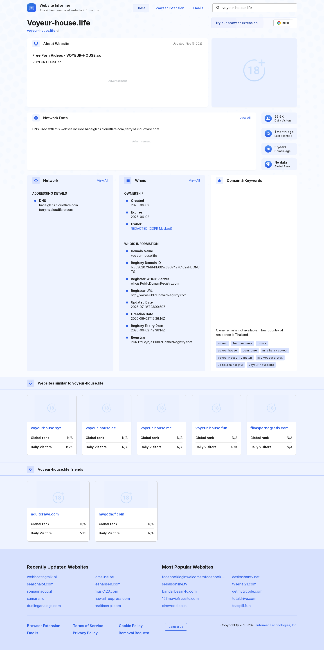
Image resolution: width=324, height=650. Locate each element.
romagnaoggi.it (39, 591)
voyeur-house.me (156, 428)
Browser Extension (169, 8)
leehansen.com (107, 584)
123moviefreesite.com (180, 598)
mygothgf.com (111, 514)
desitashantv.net (245, 577)
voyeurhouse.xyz (46, 428)
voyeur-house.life (43, 30)
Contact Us (176, 626)
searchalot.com (40, 584)
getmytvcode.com (247, 591)
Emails (198, 8)
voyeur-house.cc (101, 428)
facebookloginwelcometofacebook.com (196, 577)
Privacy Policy (85, 633)
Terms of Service (88, 625)
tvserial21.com (244, 584)
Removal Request (134, 633)
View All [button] (245, 118)
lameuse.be (104, 577)
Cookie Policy (131, 625)
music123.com (106, 591)
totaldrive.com (244, 598)
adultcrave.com (45, 514)
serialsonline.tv (174, 584)
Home (141, 8)
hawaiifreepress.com (112, 598)
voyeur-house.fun (211, 428)
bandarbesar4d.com (179, 591)
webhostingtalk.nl (42, 577)
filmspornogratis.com (269, 428)
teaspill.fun (241, 605)
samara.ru (35, 598)
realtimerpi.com (107, 605)
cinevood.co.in (174, 605)
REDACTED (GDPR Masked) (151, 228)
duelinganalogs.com (44, 605)
